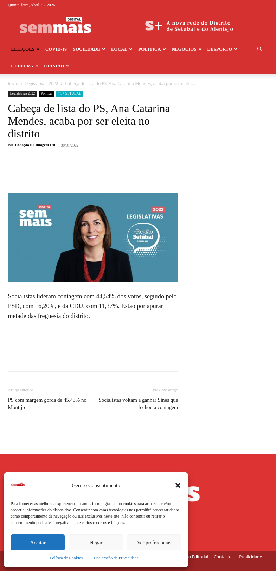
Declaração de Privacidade (116, 558)
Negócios (186, 49)
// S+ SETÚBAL (69, 93)
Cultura (25, 66)
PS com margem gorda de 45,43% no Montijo (47, 403)
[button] (177, 485)
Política (152, 49)
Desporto (222, 49)
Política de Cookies (66, 558)
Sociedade (89, 49)
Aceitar (38, 542)
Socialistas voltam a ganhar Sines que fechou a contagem (138, 403)
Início (13, 83)
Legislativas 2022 (41, 83)
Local (122, 49)
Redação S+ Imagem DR (35, 145)
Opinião (57, 66)
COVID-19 (56, 49)
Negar (96, 542)
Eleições (25, 49)
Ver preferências (154, 542)
